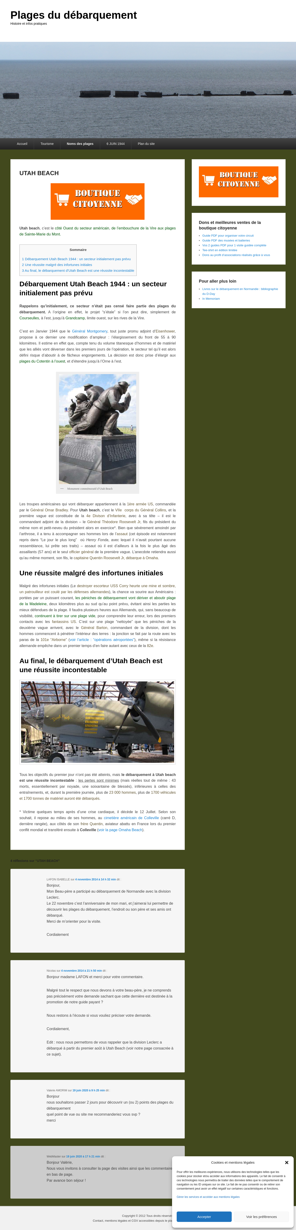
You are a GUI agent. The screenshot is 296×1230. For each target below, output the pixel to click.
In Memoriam (211, 298)
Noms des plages (80, 144)
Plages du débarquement (73, 15)
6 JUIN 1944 (116, 144)
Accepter (204, 1217)
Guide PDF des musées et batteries (226, 240)
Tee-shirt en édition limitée (219, 250)
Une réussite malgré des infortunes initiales (57, 265)
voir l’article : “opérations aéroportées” (102, 640)
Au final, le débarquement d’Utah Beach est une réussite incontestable (78, 270)
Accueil (22, 144)
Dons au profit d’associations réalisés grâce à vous (236, 255)
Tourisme (47, 144)
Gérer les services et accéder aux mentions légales (208, 1197)
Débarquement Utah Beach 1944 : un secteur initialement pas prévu (76, 259)
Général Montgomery (89, 331)
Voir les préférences (261, 1217)
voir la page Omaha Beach (120, 830)
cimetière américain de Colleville (131, 818)
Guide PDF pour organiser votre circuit (228, 235)
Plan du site (146, 144)
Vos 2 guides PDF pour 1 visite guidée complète (234, 245)
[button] (286, 1162)
